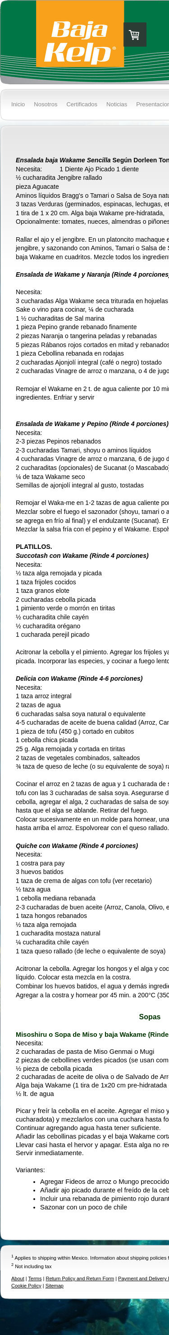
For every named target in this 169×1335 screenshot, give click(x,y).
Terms (35, 1278)
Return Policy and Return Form (80, 1278)
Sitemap (55, 1285)
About (17, 1278)
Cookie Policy (26, 1285)
